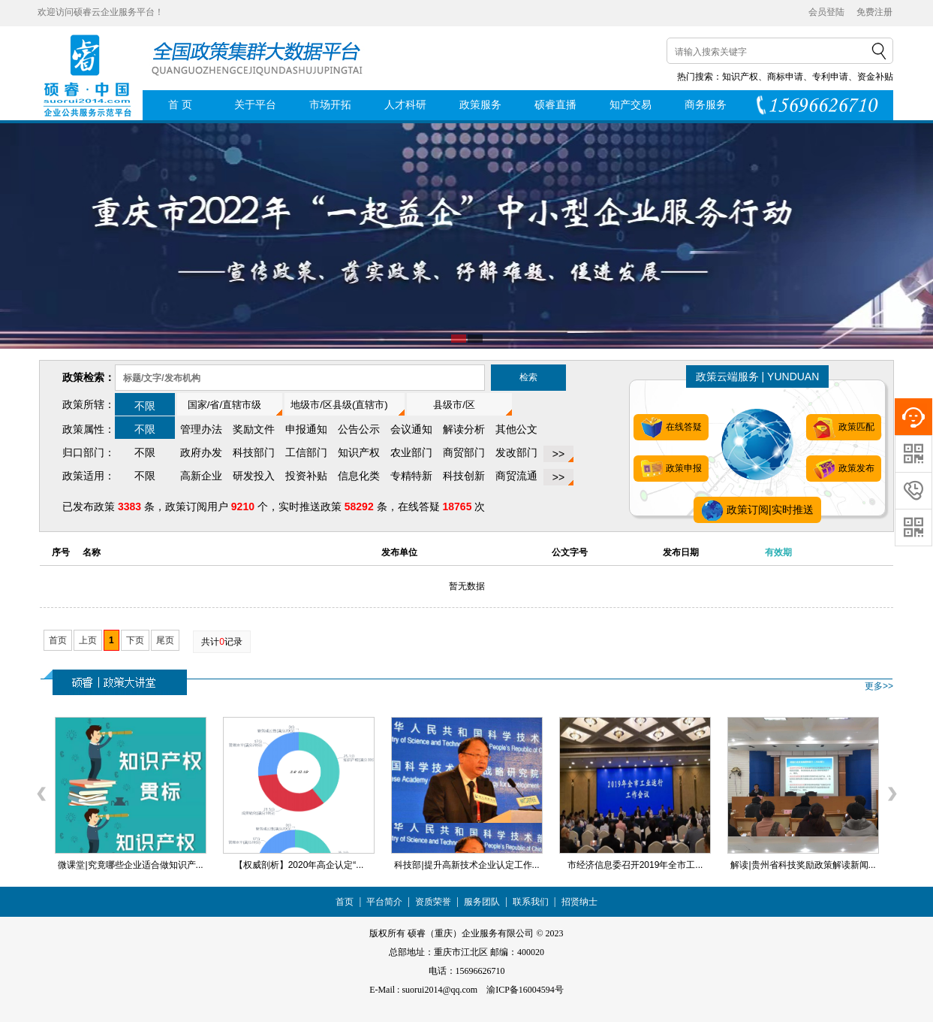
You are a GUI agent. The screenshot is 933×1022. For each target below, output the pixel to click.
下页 (135, 640)
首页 (58, 640)
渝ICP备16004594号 (525, 989)
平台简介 (384, 902)
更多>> (879, 686)
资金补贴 (875, 76)
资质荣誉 (433, 902)
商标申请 (785, 76)
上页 (88, 640)
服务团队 (482, 902)
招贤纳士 (579, 902)
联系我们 (531, 902)
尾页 (165, 640)
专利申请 (830, 76)
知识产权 (740, 76)
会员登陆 (826, 12)
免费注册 (874, 12)
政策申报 (670, 468)
